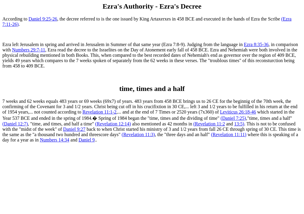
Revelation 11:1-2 (100, 111)
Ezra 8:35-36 (256, 44)
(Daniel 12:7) (15, 123)
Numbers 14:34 (54, 139)
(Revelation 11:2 (209, 123)
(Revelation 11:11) (228, 134)
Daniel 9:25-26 (42, 18)
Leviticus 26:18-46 (238, 111)
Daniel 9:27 (74, 129)
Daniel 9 (86, 139)
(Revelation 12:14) (113, 123)
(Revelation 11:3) (138, 134)
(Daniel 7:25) (233, 118)
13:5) (239, 123)
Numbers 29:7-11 (28, 49)
